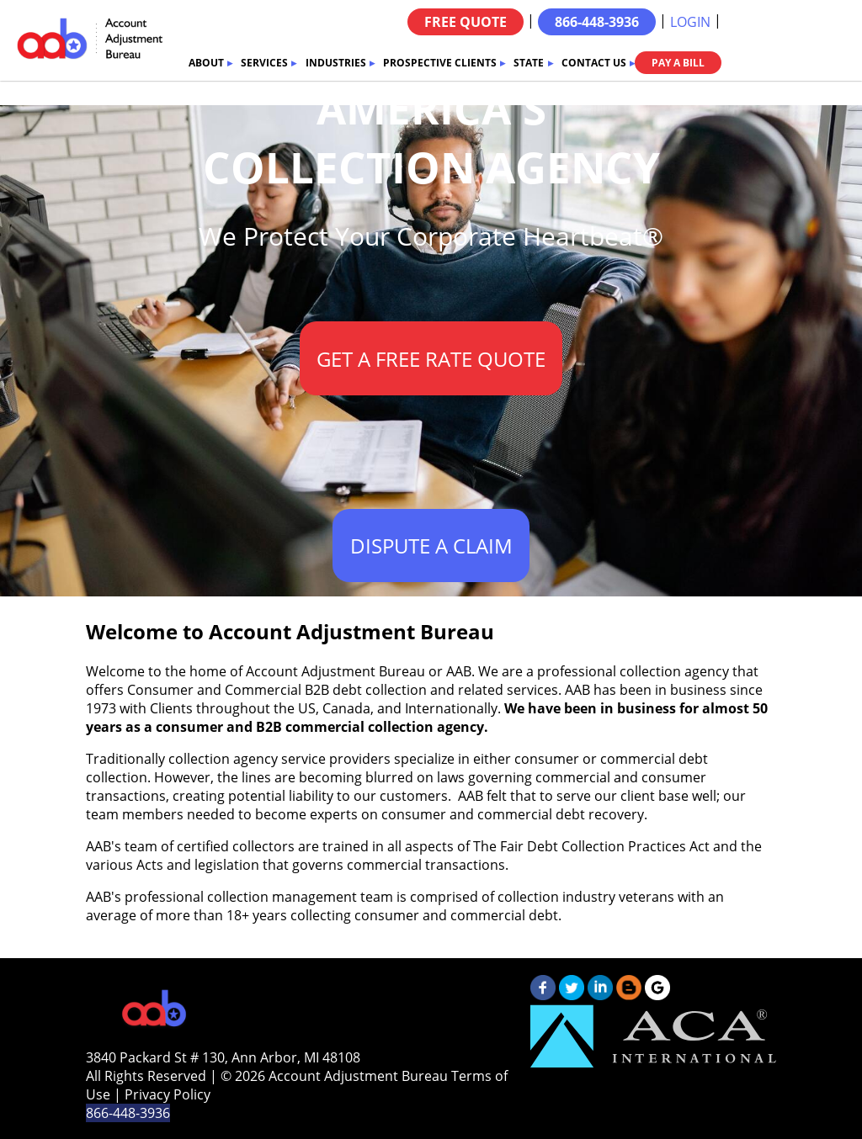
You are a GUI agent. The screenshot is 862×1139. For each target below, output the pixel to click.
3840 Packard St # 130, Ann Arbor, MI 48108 (223, 1057)
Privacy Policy (167, 1094)
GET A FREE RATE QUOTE (431, 359)
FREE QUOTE (465, 22)
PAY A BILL (678, 63)
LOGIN (690, 22)
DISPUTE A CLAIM (431, 545)
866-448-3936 (597, 22)
